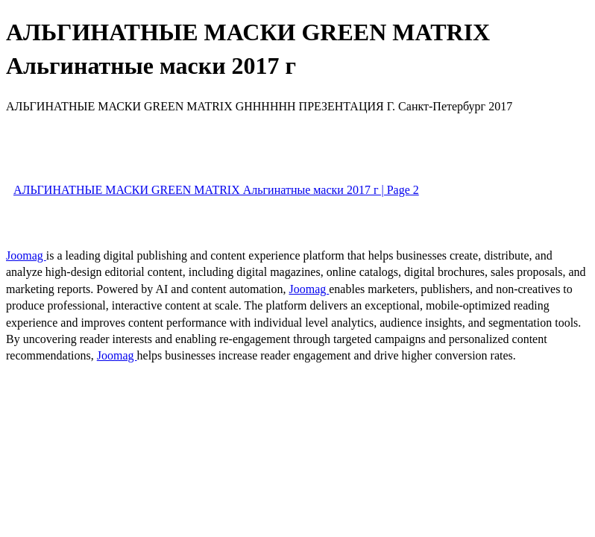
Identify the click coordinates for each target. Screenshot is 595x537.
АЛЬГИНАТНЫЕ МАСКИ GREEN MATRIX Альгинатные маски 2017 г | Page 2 (216, 189)
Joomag (26, 255)
